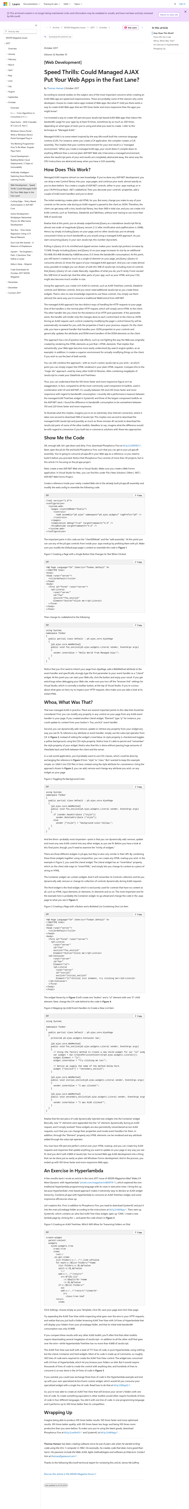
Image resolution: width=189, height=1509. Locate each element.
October (103, 27)
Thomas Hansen (55, 88)
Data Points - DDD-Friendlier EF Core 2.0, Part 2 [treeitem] (24, 124)
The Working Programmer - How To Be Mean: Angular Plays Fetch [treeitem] (23, 147)
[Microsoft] (5, 4)
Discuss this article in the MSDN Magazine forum (69, 1473)
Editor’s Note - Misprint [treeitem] (21, 264)
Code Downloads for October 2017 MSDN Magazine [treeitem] (20, 273)
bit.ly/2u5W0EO (131, 445)
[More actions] (142, 27)
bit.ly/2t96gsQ (121, 1385)
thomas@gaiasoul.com (63, 1456)
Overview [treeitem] (12, 48)
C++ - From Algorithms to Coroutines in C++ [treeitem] (23, 115)
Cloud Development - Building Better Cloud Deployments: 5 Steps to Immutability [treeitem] (22, 161)
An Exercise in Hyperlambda (166, 44)
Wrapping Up (159, 48)
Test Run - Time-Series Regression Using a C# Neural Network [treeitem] (21, 234)
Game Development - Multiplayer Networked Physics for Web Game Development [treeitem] (21, 219)
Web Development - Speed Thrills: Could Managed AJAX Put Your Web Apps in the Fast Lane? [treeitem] (24, 190)
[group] (94, 1066)
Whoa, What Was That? (163, 40)
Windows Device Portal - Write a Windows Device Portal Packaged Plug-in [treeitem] (22, 135)
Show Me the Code (162, 36)
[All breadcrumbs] (46, 27)
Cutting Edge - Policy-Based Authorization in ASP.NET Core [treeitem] (23, 205)
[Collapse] (36, 25)
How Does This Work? (163, 33)
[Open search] (175, 4)
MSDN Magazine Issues (75, 27)
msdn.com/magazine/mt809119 (97, 1182)
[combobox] (20, 31)
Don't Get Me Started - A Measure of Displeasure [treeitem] (22, 244)
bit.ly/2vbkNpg (116, 1209)
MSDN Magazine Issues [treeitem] (16, 37)
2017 (92, 27)
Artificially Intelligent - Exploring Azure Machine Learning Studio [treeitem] (22, 176)
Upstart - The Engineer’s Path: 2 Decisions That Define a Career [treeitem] (21, 255)
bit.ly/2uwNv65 (72, 1432)
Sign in (182, 3)
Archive (56, 27)
